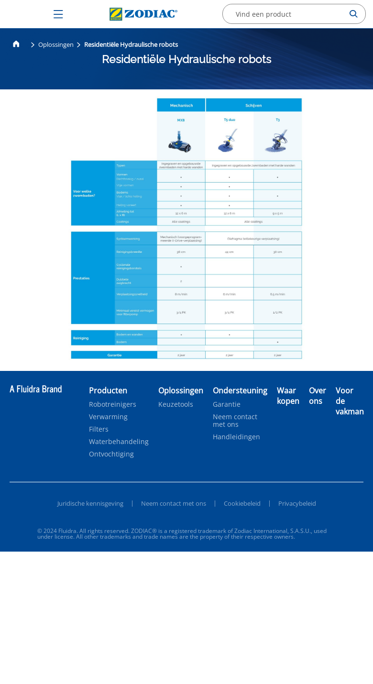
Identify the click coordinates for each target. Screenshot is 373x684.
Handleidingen (236, 437)
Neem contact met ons (235, 420)
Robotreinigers (112, 404)
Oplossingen (56, 44)
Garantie (227, 404)
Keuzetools (175, 404)
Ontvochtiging (111, 454)
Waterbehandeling (119, 441)
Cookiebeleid (242, 503)
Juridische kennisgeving (90, 503)
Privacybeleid (297, 503)
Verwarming (108, 417)
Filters (99, 429)
